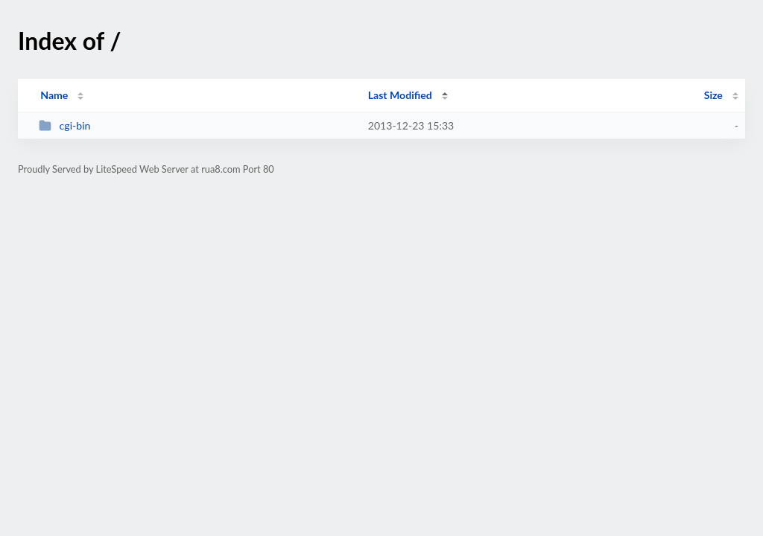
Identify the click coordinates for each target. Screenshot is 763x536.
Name (54, 95)
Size (713, 95)
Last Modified (400, 95)
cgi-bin (64, 125)
